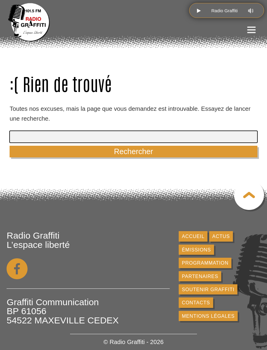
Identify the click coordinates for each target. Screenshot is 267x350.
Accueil (193, 236)
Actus (221, 236)
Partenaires (200, 276)
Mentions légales (208, 316)
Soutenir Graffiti (208, 289)
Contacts (196, 302)
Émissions (196, 249)
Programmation (205, 262)
